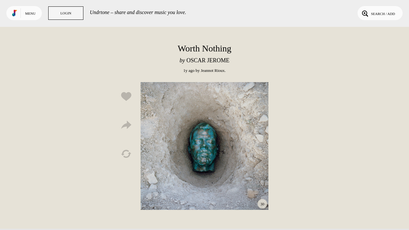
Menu (30, 13)
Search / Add (378, 13)
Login (65, 13)
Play (204, 146)
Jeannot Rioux (213, 70)
